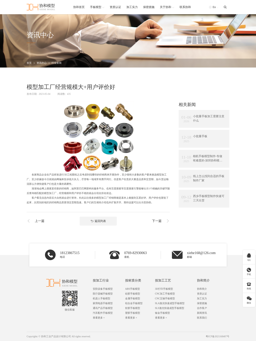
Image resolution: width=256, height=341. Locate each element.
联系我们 (202, 317)
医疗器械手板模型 (103, 293)
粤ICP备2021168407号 (217, 336)
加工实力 (202, 298)
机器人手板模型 (101, 298)
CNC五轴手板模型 (165, 298)
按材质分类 (133, 280)
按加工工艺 (163, 280)
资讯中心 (42, 63)
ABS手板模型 (132, 289)
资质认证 (202, 293)
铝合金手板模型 (134, 303)
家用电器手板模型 (103, 303)
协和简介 (203, 280)
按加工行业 (101, 280)
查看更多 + (99, 317)
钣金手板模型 (162, 313)
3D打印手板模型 (164, 289)
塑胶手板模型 (132, 313)
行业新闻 (57, 63)
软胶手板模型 (132, 308)
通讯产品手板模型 (103, 308)
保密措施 (202, 303)
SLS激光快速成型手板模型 (169, 308)
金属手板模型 (132, 298)
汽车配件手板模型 (103, 313)
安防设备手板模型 (103, 289)
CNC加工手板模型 (165, 293)
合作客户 (202, 308)
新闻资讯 (202, 313)
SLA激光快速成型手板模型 (170, 303)
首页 (29, 63)
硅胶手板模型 (132, 293)
